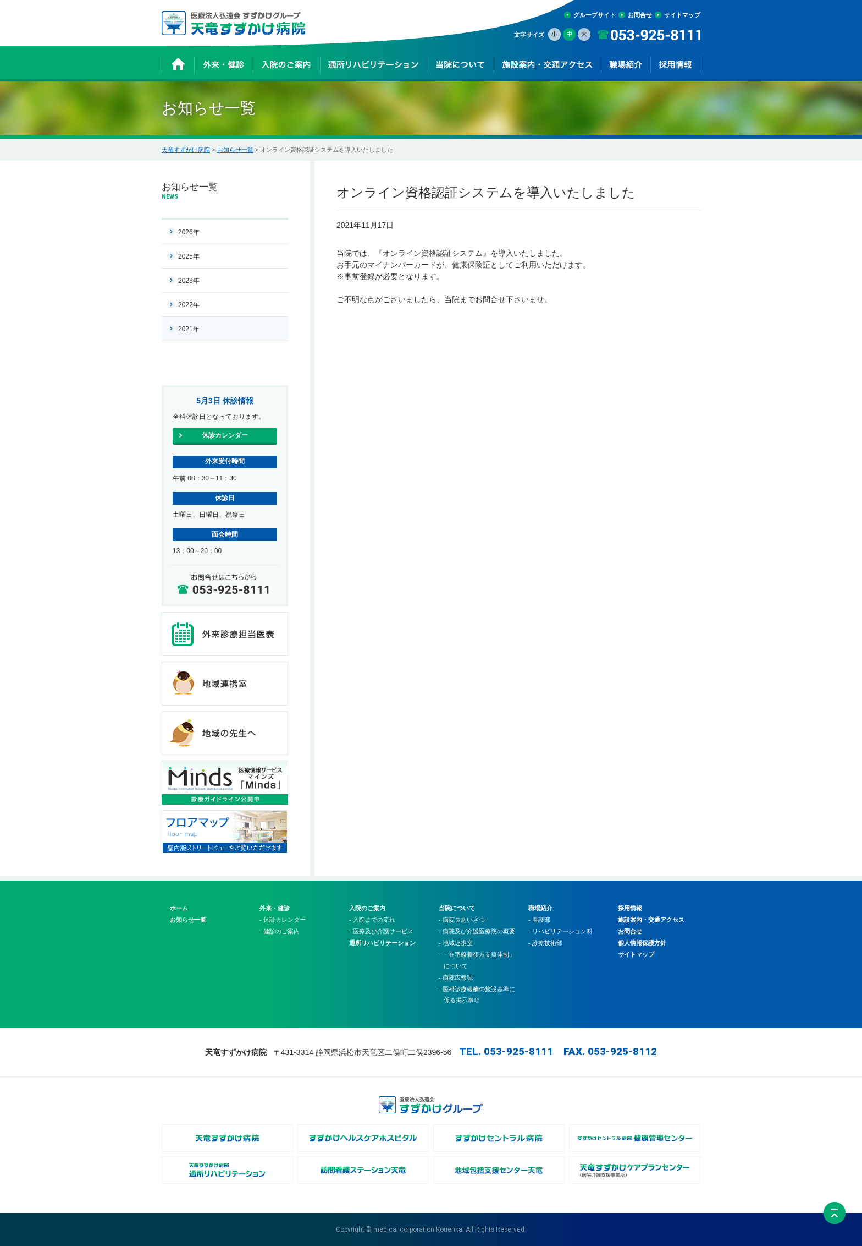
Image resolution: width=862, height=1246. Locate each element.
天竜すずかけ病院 (186, 149)
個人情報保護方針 (642, 942)
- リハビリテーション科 (560, 931)
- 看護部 (539, 919)
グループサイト (594, 15)
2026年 (189, 232)
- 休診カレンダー (282, 919)
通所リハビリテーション (382, 942)
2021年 (189, 329)
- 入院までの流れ (372, 919)
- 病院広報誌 (456, 977)
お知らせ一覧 (235, 149)
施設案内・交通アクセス (651, 919)
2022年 (189, 305)
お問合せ (640, 15)
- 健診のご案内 (279, 931)
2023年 (189, 281)
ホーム (179, 908)
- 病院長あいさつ (462, 919)
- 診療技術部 (545, 942)
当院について (457, 908)
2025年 (189, 256)
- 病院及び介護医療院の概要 (477, 931)
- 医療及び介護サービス (381, 931)
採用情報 (630, 908)
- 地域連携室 (456, 942)
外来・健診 (274, 908)
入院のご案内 (367, 908)
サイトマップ (682, 15)
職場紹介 (540, 908)
